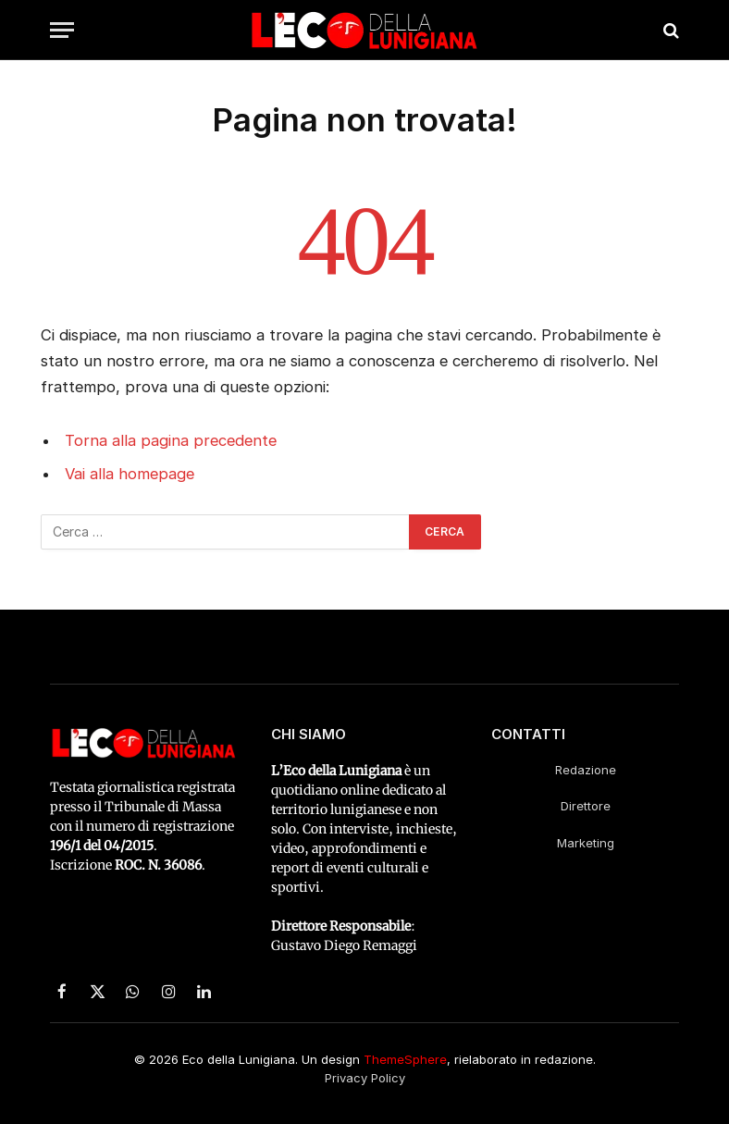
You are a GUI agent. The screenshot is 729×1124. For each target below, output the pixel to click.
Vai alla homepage (129, 473)
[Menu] (62, 30)
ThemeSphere (405, 1059)
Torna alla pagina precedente (171, 440)
